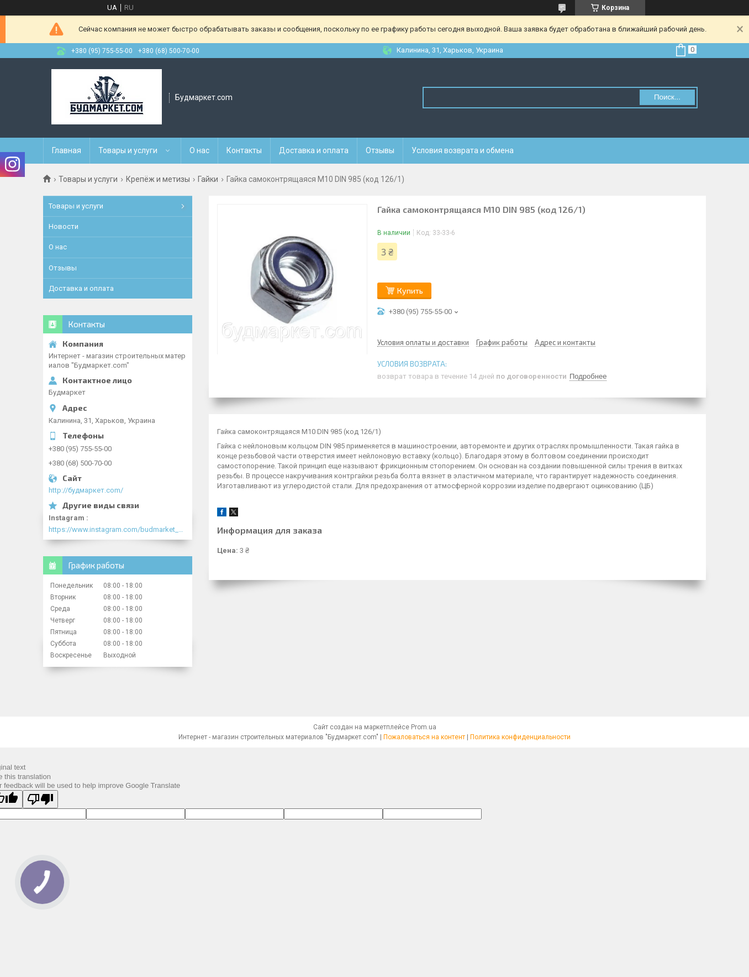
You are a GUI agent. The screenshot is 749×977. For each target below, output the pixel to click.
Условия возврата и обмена (463, 150)
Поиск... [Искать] (667, 97)
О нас (199, 150)
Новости (63, 226)
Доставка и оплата (314, 150)
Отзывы (380, 150)
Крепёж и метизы (158, 179)
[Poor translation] (40, 799)
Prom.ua (423, 727)
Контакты (244, 150)
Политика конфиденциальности (520, 737)
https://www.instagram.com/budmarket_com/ (118, 529)
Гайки (208, 179)
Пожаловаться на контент (424, 737)
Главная (66, 150)
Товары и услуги (127, 150)
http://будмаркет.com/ (86, 490)
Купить (410, 290)
